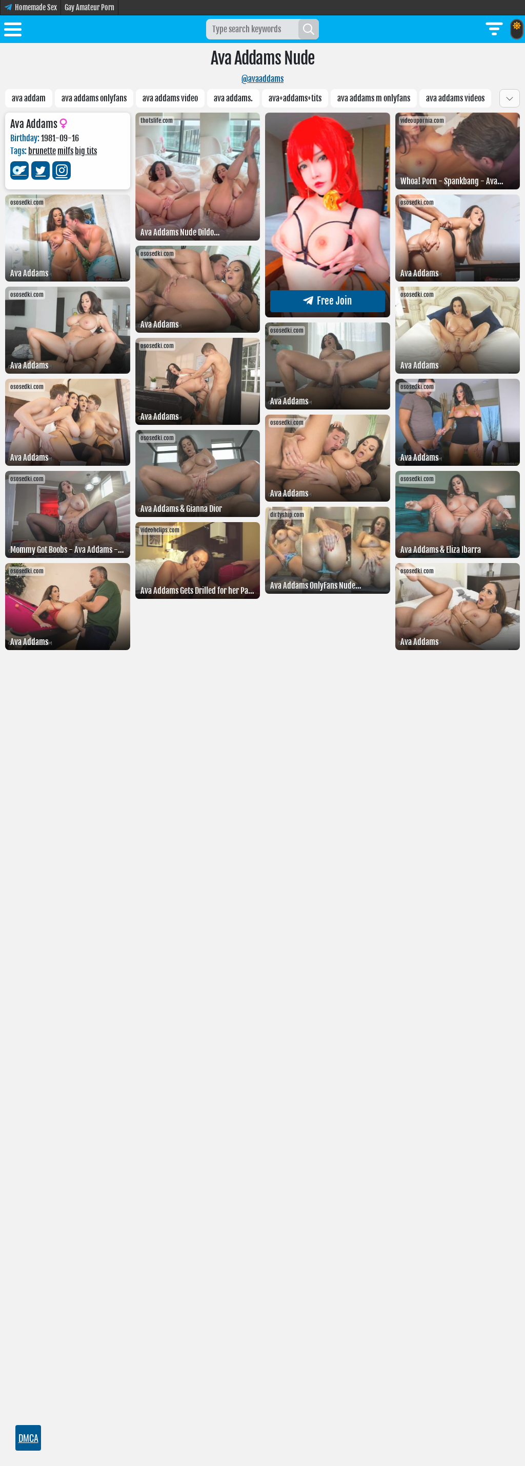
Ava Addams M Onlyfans (373, 98)
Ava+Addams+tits (295, 98)
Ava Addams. (233, 98)
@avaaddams (262, 79)
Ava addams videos (455, 98)
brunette (42, 151)
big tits (86, 151)
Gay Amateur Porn (89, 7)
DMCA (28, 1438)
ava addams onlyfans (94, 98)
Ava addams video (170, 98)
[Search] (308, 29)
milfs (65, 151)
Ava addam (29, 98)
